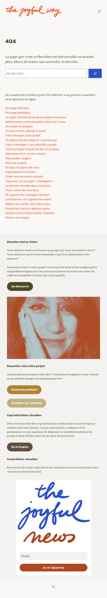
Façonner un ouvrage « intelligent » (29, 181)
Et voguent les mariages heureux (27, 195)
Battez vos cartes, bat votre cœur (27, 204)
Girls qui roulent (16, 163)
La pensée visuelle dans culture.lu (28, 185)
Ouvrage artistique (17, 112)
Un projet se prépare (19, 126)
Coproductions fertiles (20, 172)
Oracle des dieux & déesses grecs (27, 208)
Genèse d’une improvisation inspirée (29, 213)
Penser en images (17, 217)
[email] (53, 556)
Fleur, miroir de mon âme (22, 190)
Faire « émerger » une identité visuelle (31, 144)
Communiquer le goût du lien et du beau (32, 149)
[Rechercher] (95, 73)
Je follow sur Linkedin (26, 403)
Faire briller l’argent (18, 158)
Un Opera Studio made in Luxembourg (31, 140)
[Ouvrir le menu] (99, 11)
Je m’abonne (53, 567)
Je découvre (20, 286)
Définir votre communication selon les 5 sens (35, 122)
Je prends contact (24, 389)
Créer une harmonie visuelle (24, 176)
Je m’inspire (19, 447)
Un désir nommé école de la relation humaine (35, 117)
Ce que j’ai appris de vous (22, 167)
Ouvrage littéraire (17, 108)
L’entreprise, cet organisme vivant (28, 199)
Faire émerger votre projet (22, 135)
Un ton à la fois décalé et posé (25, 131)
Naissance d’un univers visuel (25, 153)
